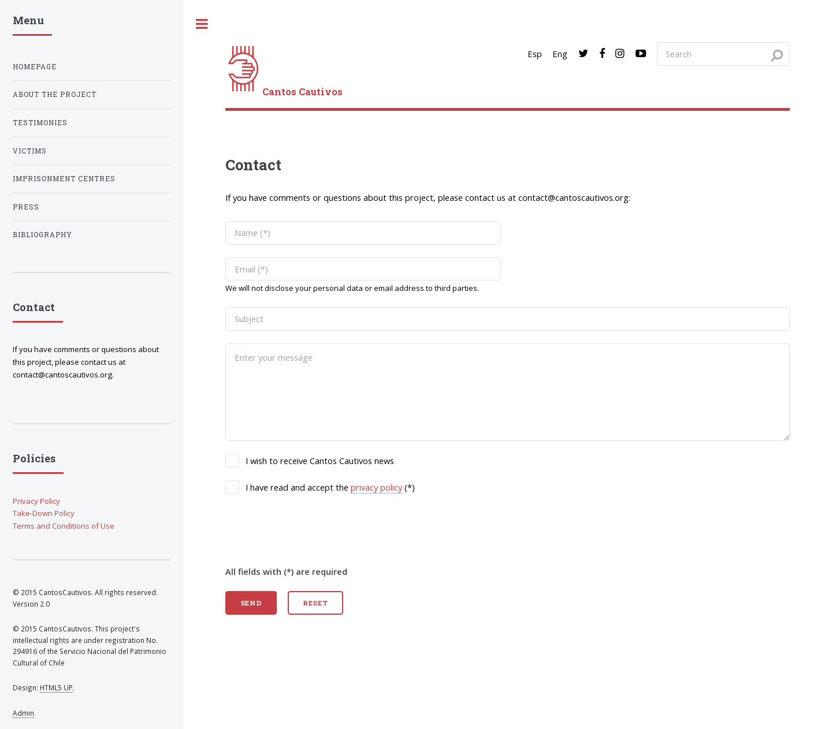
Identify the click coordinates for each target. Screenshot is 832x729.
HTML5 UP (56, 687)
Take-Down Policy (44, 513)
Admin (23, 712)
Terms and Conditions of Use (63, 526)
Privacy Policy (36, 501)
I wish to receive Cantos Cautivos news (320, 460)
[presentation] (313, 529)
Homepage (35, 66)
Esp (535, 53)
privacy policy (376, 487)
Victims (30, 151)
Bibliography (42, 234)
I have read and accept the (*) (330, 487)
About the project (54, 94)
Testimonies (40, 122)
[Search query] (723, 53)
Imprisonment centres (64, 178)
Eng (559, 53)
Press (26, 207)
